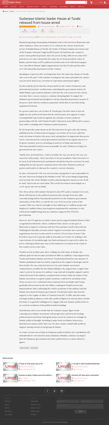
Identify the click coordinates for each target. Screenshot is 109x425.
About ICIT (81, 6)
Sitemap (33, 415)
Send (80, 411)
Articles (14, 6)
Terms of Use (35, 405)
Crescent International (47, 26)
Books (21, 6)
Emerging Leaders (33, 6)
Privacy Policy (36, 408)
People (72, 6)
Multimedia (63, 6)
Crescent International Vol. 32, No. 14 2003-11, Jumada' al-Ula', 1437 (60, 37)
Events (44, 6)
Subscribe (34, 401)
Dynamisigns (63, 422)
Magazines (53, 6)
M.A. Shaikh (24, 378)
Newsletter (35, 411)
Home (6, 6)
